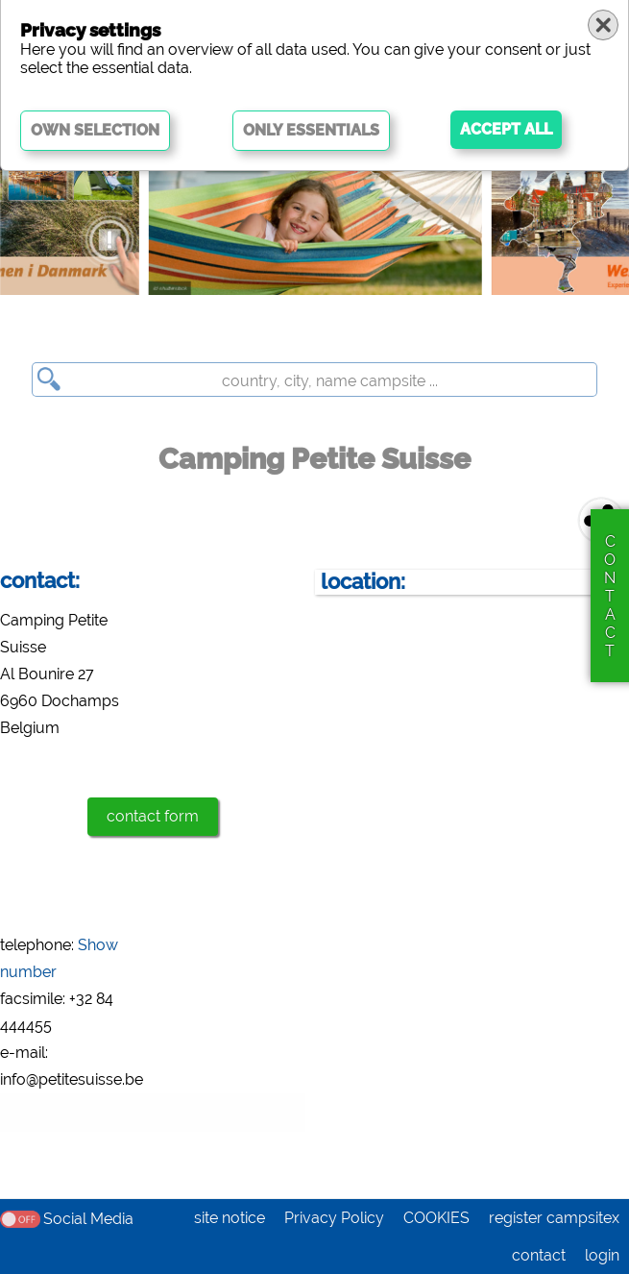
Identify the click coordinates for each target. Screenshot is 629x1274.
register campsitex (554, 1218)
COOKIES (436, 1218)
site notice (229, 1218)
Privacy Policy (334, 1218)
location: (363, 582)
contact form (153, 816)
